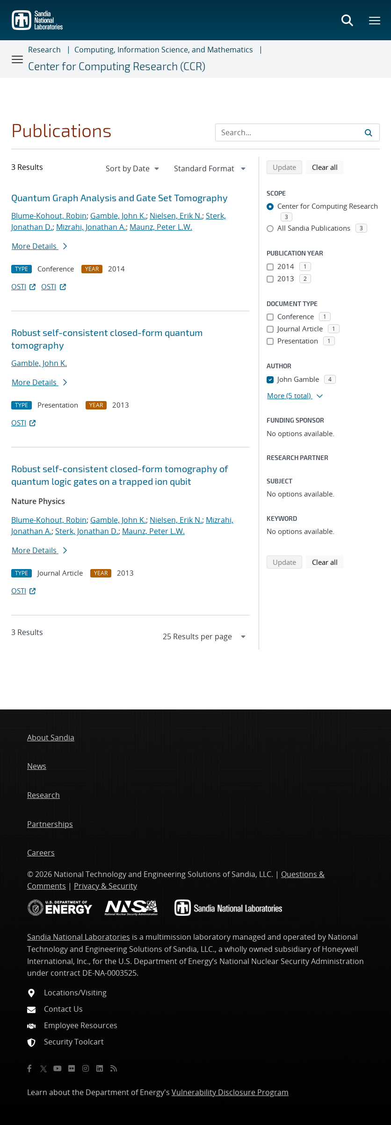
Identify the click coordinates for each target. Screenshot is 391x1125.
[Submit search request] (368, 132)
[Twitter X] (43, 1068)
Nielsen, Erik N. (176, 216)
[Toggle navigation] (17, 59)
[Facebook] (29, 1068)
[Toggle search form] (347, 20)
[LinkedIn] (100, 1068)
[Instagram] (86, 1068)
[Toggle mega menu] (375, 20)
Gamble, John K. (118, 216)
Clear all (328, 166)
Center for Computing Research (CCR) (116, 66)
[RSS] (114, 1068)
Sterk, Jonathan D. (86, 531)
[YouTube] (58, 1068)
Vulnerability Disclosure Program (230, 1092)
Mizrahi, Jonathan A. (91, 227)
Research (44, 49)
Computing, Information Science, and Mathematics (163, 49)
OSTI (24, 286)
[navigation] (133, 168)
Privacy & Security (105, 886)
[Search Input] (297, 132)
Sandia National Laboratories (78, 937)
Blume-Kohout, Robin (49, 216)
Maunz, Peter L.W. (161, 227)
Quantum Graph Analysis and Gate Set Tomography (119, 197)
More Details (39, 246)
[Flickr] (72, 1068)
